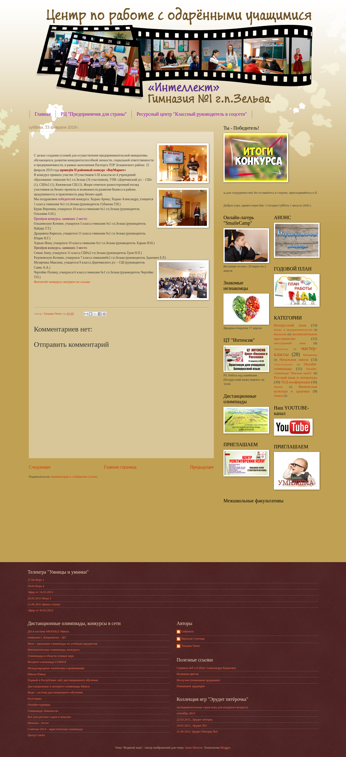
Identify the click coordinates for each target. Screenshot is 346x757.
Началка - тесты (38, 723)
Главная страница (120, 467)
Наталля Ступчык (193, 638)
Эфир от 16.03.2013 (40, 592)
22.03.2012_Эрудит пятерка (194, 719)
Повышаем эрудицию (191, 686)
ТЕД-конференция (295, 382)
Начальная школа (293, 359)
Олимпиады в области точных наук (51, 656)
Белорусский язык (290, 325)
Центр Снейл (36, 735)
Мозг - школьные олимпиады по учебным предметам (62, 643)
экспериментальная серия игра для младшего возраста (212, 707)
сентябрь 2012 (186, 713)
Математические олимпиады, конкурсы (54, 649)
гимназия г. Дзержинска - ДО (47, 637)
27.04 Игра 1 (36, 580)
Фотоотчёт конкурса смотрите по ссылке (62, 282)
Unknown (187, 631)
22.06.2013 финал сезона (44, 604)
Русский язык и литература (295, 377)
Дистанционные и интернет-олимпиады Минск (59, 686)
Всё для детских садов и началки (49, 717)
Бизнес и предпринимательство (293, 329)
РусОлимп (34, 698)
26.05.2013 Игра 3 (39, 598)
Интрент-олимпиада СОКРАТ (47, 662)
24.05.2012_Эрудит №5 (192, 725)
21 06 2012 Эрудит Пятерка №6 (197, 731)
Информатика (281, 349)
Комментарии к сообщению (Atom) (74, 476)
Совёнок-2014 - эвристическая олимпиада (55, 729)
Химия (278, 395)
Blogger (225, 747)
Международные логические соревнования (56, 668)
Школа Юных (37, 674)
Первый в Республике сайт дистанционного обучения (63, 680)
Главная (43, 114)
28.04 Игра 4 (36, 586)
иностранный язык (290, 343)
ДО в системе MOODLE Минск (48, 631)
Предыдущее (202, 467)
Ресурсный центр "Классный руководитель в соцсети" (191, 114)
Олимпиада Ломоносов (43, 711)
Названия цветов (187, 674)
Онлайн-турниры (39, 704)
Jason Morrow (194, 747)
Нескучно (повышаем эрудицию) (198, 680)
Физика (278, 387)
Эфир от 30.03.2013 (40, 610)
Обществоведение (283, 364)
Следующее (39, 467)
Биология (280, 334)
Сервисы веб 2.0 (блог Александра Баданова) (206, 668)
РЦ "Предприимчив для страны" (94, 114)
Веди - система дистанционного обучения (55, 692)
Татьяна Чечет (190, 646)
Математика (310, 355)
